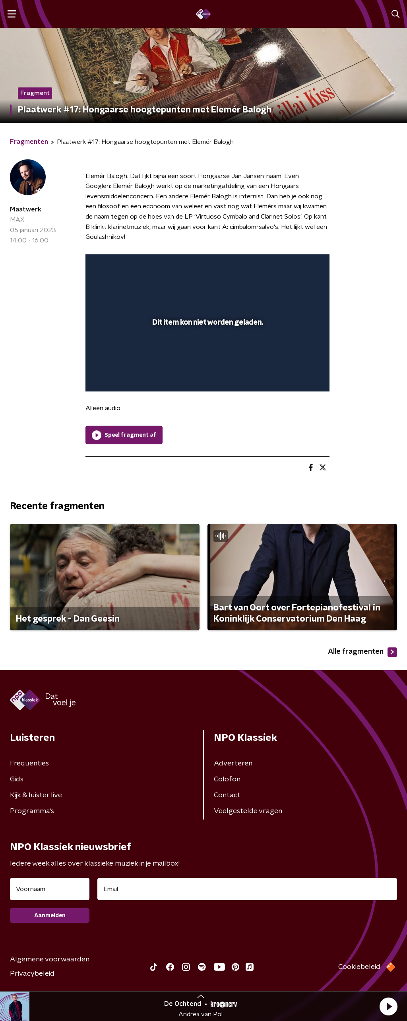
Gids (16, 779)
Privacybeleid (32, 973)
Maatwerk (25, 209)
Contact (227, 795)
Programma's (32, 811)
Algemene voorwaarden (49, 959)
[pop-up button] (295, 374)
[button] (388, 1006)
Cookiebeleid (359, 967)
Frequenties (29, 763)
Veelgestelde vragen (248, 811)
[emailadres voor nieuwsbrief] (247, 889)
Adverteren (233, 763)
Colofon (227, 779)
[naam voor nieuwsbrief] (49, 889)
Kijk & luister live (36, 795)
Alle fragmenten (362, 652)
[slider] (206, 354)
